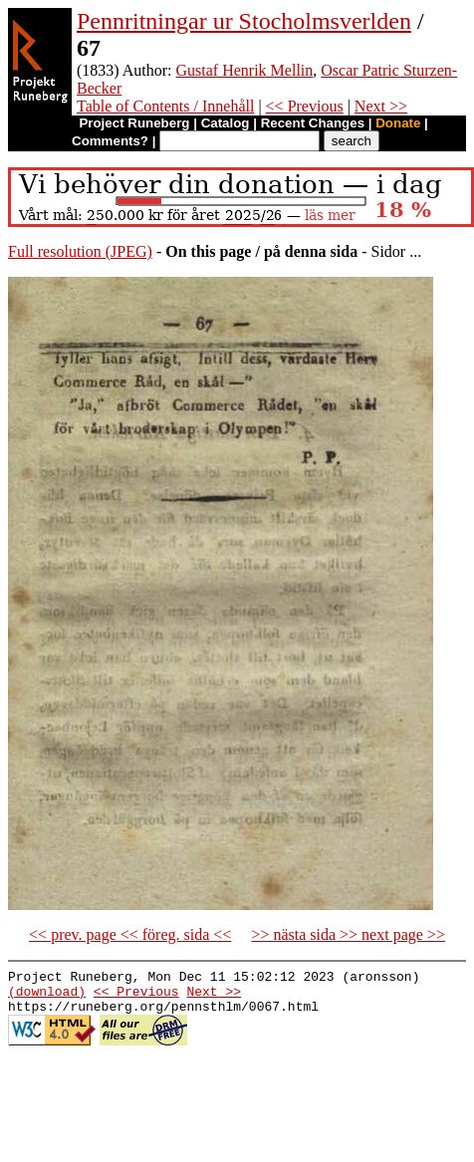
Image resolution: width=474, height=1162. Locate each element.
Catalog (225, 123)
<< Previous (305, 106)
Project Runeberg (134, 123)
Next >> (381, 106)
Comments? (110, 140)
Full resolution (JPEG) (80, 251)
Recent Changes (312, 123)
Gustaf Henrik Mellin (245, 70)
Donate (397, 123)
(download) (47, 997)
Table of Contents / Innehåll (165, 106)
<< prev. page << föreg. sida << (130, 934)
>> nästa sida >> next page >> (348, 934)
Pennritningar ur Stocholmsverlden (244, 21)
